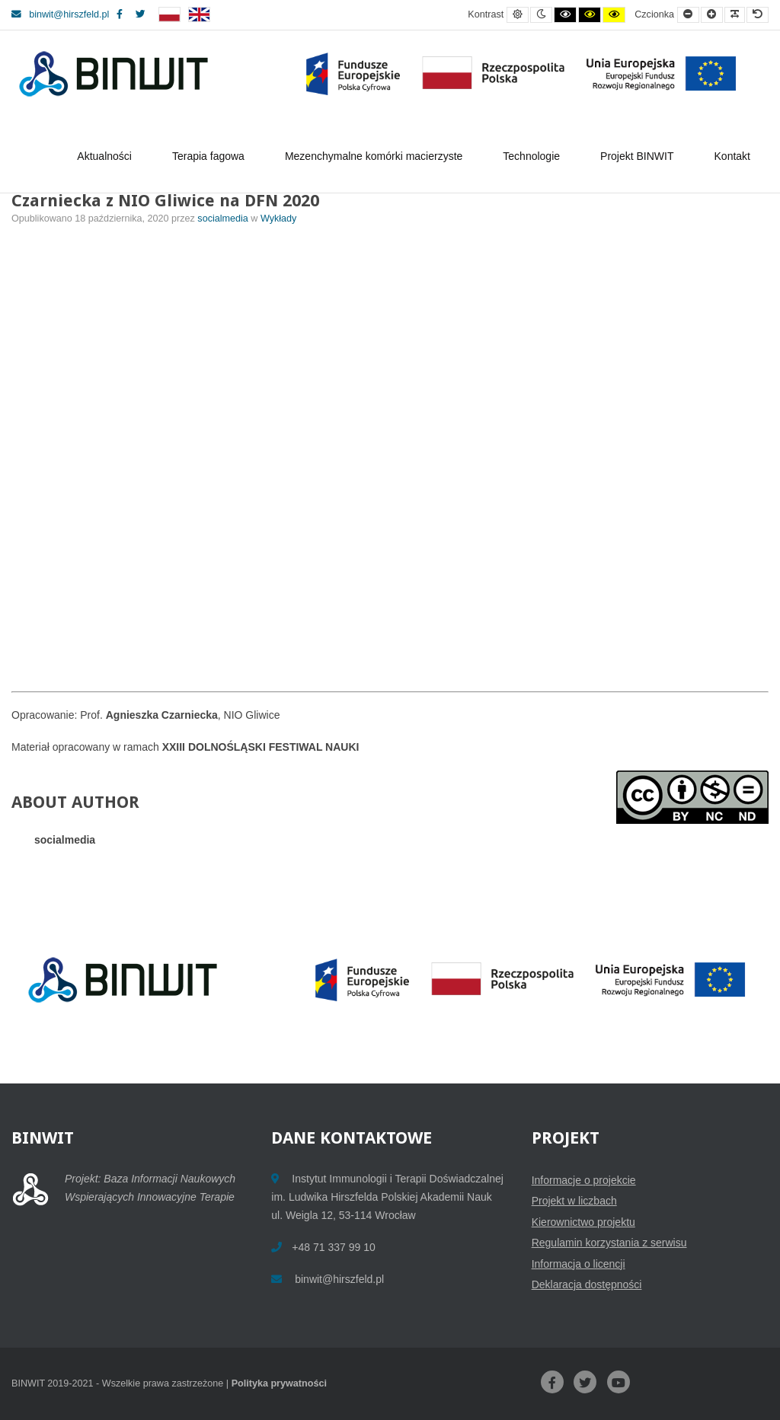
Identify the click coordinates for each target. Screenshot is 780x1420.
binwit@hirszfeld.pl (60, 14)
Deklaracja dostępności (587, 1284)
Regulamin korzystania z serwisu (609, 1243)
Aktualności (106, 156)
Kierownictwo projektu (583, 1222)
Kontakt (732, 156)
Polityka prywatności (279, 1383)
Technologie (533, 156)
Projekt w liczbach (574, 1201)
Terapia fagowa (210, 156)
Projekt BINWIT (639, 156)
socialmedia (224, 218)
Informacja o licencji (578, 1264)
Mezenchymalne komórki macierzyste (376, 156)
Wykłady (278, 218)
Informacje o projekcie (584, 1180)
